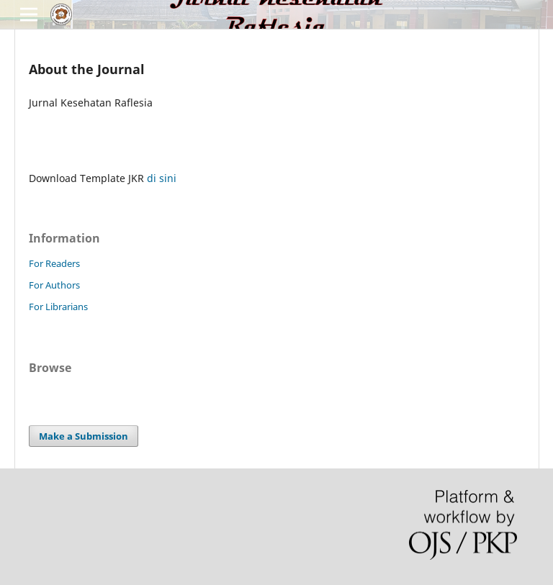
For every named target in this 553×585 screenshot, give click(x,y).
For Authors (54, 284)
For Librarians (58, 306)
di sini (161, 178)
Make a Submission (83, 436)
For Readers (54, 263)
